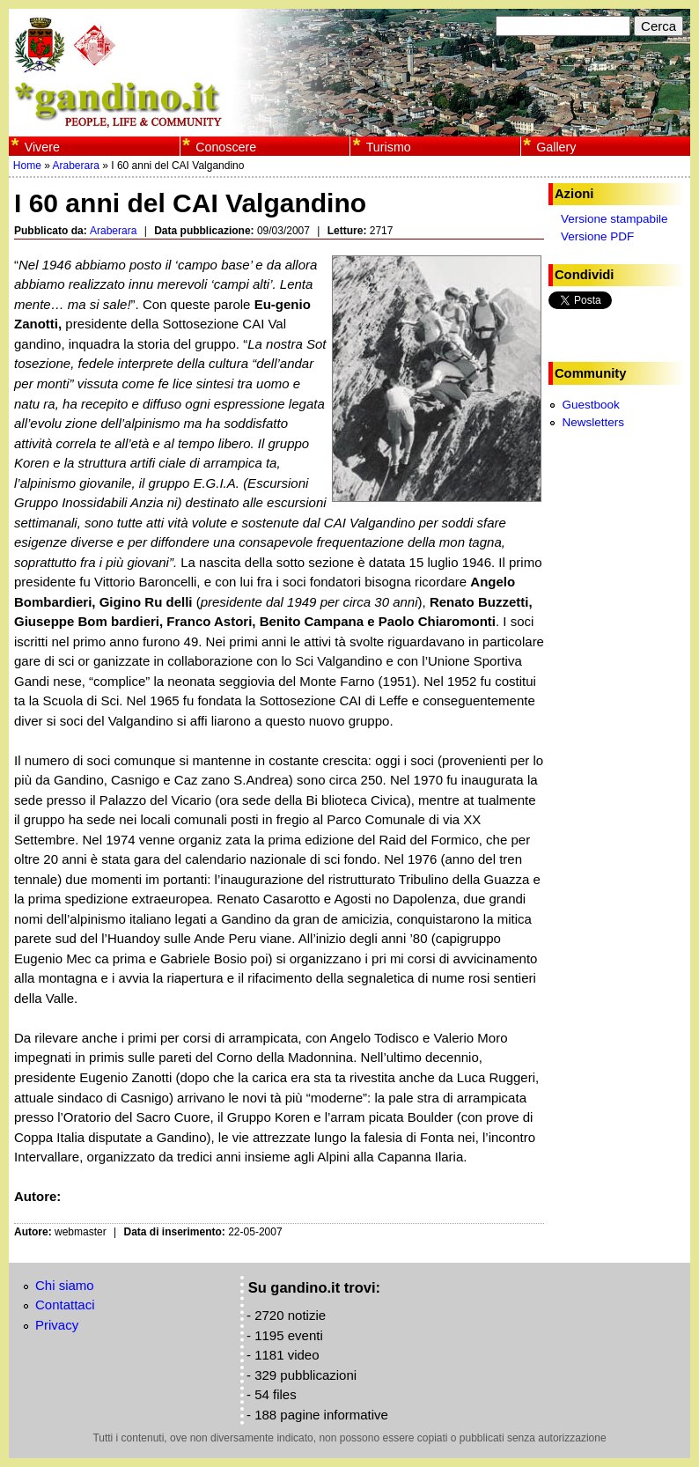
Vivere (42, 147)
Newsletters (593, 422)
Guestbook (590, 404)
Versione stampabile (614, 218)
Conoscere (225, 147)
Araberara (76, 165)
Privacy (56, 1324)
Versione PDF (597, 236)
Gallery (556, 147)
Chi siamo (64, 1285)
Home (27, 165)
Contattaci (65, 1304)
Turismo (388, 147)
